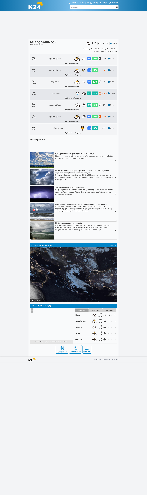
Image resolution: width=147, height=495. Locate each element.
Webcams (113, 3)
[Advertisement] (73, 25)
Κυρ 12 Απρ (82, 443)
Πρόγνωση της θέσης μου (78, 3)
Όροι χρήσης (107, 492)
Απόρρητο (115, 492)
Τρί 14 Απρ (109, 443)
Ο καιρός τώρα (75, 482)
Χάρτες (94, 3)
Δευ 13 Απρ (95, 443)
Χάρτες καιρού (61, 482)
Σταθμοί (103, 3)
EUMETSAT (113, 378)
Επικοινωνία (97, 492)
